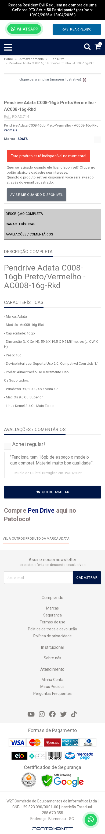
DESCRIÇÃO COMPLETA (24, 214)
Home (8, 59)
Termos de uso (52, 622)
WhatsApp (24, 28)
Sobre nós (52, 658)
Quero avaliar (53, 492)
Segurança (52, 615)
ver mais (10, 130)
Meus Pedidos (52, 686)
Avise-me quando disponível (36, 195)
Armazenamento (32, 59)
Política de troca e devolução (52, 629)
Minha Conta (52, 679)
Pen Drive (57, 59)
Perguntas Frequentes (52, 693)
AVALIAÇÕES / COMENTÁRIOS (29, 234)
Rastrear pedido (77, 29)
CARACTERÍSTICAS (21, 224)
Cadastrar (86, 578)
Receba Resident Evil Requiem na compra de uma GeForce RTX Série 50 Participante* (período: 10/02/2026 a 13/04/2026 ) (52, 10)
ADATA (22, 139)
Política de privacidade (52, 636)
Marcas (52, 608)
